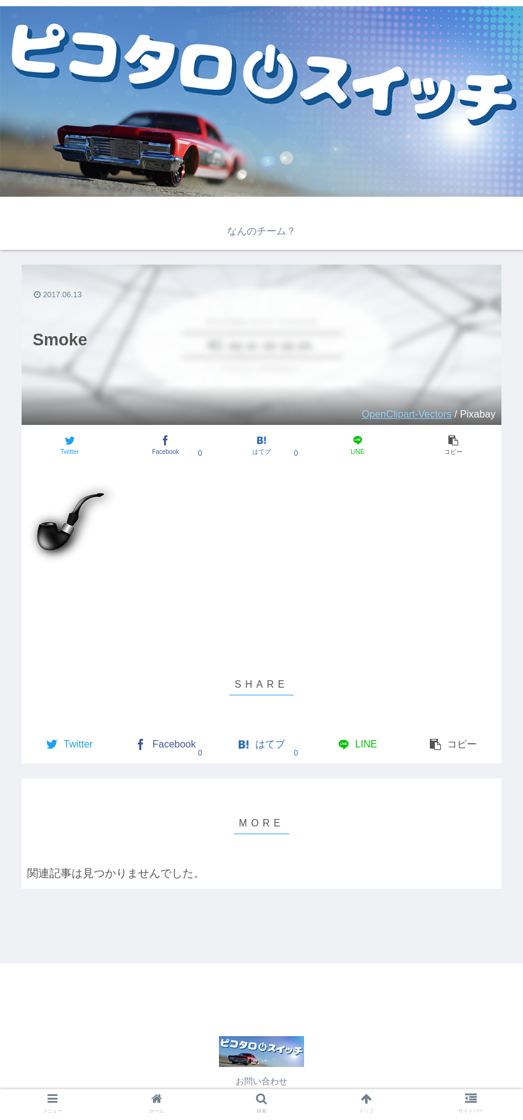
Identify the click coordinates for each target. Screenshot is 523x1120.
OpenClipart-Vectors (406, 413)
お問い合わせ (261, 1081)
